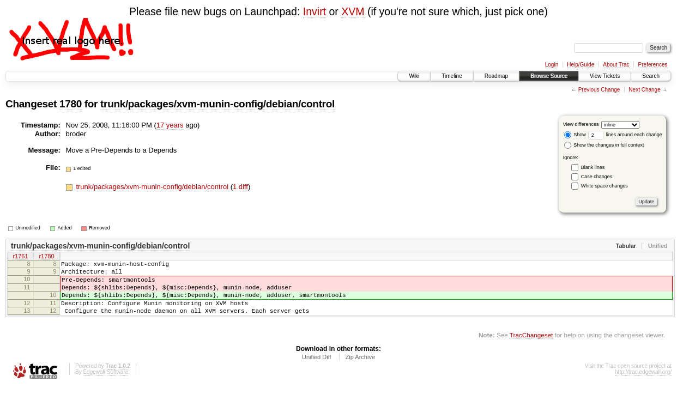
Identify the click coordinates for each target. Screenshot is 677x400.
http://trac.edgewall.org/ (643, 385)
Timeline (452, 76)
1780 (70, 104)
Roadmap (496, 76)
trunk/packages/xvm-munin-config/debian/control (217, 104)
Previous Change (599, 90)
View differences (581, 124)
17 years (170, 125)
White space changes (604, 186)
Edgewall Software (105, 385)
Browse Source (548, 76)
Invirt (314, 11)
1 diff (240, 187)
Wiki (414, 76)
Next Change (644, 90)
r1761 (20, 257)
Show (575, 134)
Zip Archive (360, 370)
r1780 (46, 257)
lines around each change (625, 134)
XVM (352, 11)
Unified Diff (316, 370)
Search (651, 76)
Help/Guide (580, 65)
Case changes (597, 176)
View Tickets (605, 76)
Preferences (653, 65)
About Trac (616, 65)
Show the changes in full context (604, 145)
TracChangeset (531, 347)
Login (551, 65)
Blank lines (593, 167)
